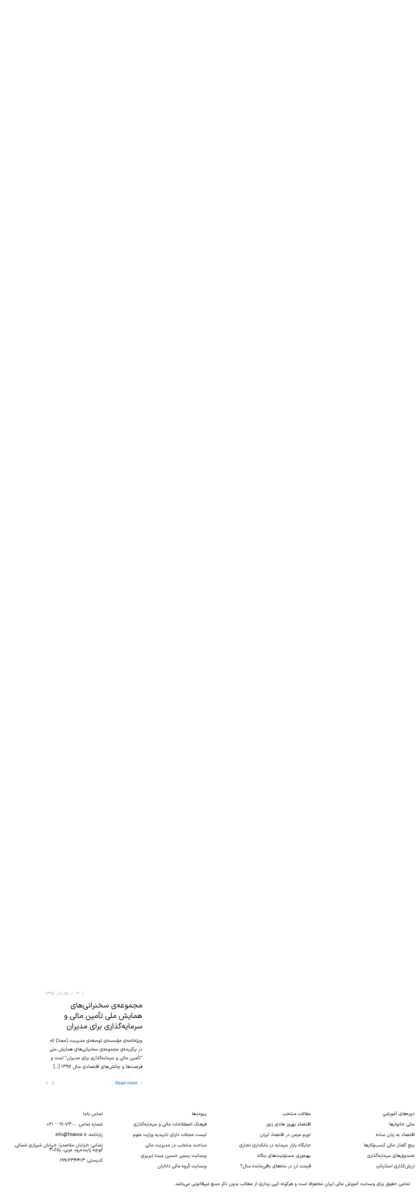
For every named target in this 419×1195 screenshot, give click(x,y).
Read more (126, 1083)
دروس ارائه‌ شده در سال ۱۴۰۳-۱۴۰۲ (245, 82)
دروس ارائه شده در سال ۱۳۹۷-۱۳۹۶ (244, 30)
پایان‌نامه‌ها (268, 396)
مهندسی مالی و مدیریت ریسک (249, 388)
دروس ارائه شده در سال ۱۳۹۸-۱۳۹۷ (244, 39)
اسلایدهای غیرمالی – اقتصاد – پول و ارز (240, 213)
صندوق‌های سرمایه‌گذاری (391, 1155)
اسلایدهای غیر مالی (260, 170)
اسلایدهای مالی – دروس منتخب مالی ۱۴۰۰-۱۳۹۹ (231, 292)
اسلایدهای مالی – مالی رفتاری (250, 309)
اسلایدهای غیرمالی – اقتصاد (252, 196)
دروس (273, 13)
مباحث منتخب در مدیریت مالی (176, 1145)
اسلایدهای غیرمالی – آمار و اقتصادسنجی (239, 187)
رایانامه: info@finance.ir (79, 1134)
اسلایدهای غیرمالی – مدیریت (251, 231)
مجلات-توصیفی (264, 135)
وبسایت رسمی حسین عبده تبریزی (174, 1155)
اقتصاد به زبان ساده (395, 1134)
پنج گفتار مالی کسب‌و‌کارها (389, 1145)
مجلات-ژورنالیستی (261, 143)
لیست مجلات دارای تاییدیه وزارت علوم (170, 1134)
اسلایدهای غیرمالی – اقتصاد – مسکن (242, 222)
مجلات (273, 117)
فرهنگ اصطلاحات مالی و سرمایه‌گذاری (170, 1124)
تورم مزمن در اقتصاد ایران (285, 1134)
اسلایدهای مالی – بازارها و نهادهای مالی (240, 274)
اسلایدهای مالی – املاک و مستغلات (244, 265)
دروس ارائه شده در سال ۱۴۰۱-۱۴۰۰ (246, 65)
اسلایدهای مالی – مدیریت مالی (249, 335)
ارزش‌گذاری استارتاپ (395, 1166)
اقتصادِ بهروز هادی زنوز (288, 1124)
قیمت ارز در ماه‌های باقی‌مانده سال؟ (275, 1166)
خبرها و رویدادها (263, 422)
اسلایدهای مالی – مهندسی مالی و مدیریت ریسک (231, 344)
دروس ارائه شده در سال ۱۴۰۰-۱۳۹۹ (245, 56)
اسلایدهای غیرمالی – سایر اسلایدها (245, 239)
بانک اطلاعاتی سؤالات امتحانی (250, 91)
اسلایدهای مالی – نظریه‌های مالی (247, 353)
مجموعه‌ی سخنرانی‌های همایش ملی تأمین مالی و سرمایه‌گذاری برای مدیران (103, 1016)
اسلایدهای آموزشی (261, 161)
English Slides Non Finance (251, 178)
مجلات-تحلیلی (265, 126)
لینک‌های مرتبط (264, 431)
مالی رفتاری (268, 379)
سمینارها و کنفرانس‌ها (258, 152)
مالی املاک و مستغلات (257, 370)
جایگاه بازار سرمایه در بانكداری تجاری (275, 1145)
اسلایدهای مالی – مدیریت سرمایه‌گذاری (241, 327)
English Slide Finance (257, 257)
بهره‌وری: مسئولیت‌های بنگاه (284, 1155)
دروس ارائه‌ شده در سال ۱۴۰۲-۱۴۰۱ (245, 74)
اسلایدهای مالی (264, 248)
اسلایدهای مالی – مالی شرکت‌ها (248, 318)
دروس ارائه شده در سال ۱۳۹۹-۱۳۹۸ (245, 47)
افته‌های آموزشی (263, 414)
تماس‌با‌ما (270, 449)
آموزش (272, 4)
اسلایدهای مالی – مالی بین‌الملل (248, 300)
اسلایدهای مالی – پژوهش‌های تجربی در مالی (236, 283)
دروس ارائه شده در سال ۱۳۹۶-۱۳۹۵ (244, 21)
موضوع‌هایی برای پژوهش (254, 361)
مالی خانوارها (402, 1124)
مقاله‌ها (272, 109)
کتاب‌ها (272, 100)
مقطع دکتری (267, 405)
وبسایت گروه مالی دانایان (182, 1166)
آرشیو (274, 440)
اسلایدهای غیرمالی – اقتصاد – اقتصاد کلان (237, 204)
